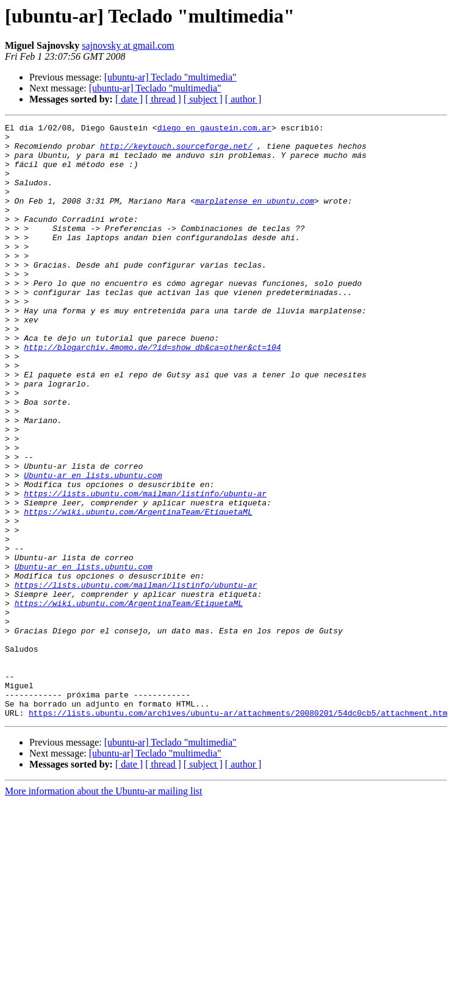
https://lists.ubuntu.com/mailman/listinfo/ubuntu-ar (145, 568)
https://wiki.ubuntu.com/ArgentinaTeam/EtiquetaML (138, 590)
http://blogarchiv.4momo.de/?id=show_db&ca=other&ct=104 (152, 392)
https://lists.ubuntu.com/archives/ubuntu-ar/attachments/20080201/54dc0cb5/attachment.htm (238, 831)
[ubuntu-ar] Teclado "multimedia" (170, 77)
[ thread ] (163, 99)
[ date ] (129, 99)
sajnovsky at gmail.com (128, 45)
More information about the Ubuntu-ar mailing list (104, 910)
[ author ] (243, 99)
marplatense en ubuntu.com (254, 217)
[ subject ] (203, 99)
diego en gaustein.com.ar (214, 129)
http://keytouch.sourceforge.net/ (176, 151)
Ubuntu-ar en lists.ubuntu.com (93, 546)
